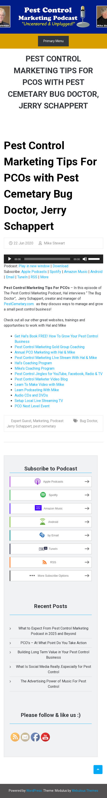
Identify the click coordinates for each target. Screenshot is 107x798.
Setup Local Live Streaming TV (39, 401)
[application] (53, 258)
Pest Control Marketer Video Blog (41, 379)
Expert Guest (21, 421)
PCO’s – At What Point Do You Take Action (53, 643)
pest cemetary (44, 426)
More (44, 277)
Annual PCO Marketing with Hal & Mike (45, 352)
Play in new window (34, 266)
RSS (34, 277)
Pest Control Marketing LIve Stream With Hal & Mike (56, 358)
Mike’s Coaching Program (34, 368)
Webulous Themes (85, 790)
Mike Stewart (52, 243)
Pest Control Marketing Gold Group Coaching (50, 347)
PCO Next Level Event (32, 406)
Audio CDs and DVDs (31, 395)
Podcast (56, 421)
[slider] (47, 259)
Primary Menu (53, 41)
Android (96, 272)
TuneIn (22, 277)
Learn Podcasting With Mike (37, 390)
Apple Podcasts (34, 272)
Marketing (41, 421)
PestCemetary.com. (19, 304)
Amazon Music (75, 272)
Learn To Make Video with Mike (39, 384)
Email (10, 277)
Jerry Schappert (19, 426)
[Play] (9, 259)
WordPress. (34, 790)
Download (60, 266)
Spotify (55, 272)
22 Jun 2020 (21, 243)
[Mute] (84, 259)
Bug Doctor (88, 421)
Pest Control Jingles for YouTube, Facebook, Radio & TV (59, 374)
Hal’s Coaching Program (33, 363)
